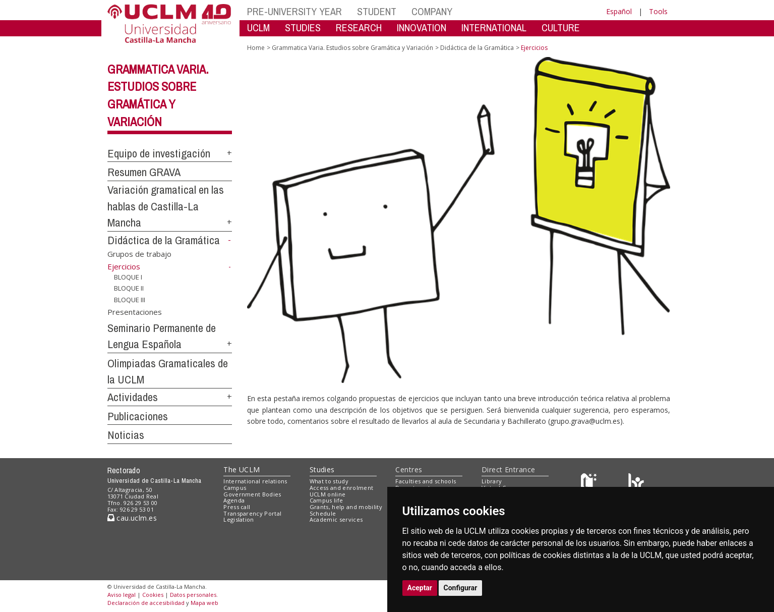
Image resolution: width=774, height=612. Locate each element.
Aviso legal (121, 594)
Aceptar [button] (420, 588)
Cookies (152, 594)
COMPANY (431, 11)
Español (619, 11)
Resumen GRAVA (144, 172)
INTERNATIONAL (493, 27)
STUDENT (376, 11)
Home (256, 47)
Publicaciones (137, 416)
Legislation (238, 519)
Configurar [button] (461, 588)
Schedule (323, 513)
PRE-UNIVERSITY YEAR (294, 11)
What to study (329, 481)
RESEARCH (359, 27)
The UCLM (241, 469)
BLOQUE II (129, 288)
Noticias (125, 434)
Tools (658, 11)
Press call (236, 507)
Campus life (326, 500)
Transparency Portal (252, 513)
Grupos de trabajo (139, 254)
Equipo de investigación (158, 153)
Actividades (132, 397)
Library (492, 481)
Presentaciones (134, 311)
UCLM (258, 27)
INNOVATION (421, 27)
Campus (234, 487)
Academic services (336, 519)
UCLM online (328, 494)
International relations (255, 481)
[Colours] (636, 483)
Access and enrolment (342, 487)
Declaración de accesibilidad (146, 602)
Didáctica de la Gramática (163, 240)
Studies (322, 469)
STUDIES (303, 27)
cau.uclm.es (132, 518)
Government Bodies (252, 494)
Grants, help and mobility (346, 507)
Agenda (234, 500)
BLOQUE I (128, 276)
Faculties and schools (425, 481)
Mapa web (204, 602)
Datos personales (193, 594)
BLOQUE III (129, 299)
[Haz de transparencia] (590, 483)
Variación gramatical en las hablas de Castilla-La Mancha (165, 206)
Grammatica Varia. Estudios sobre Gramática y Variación (352, 47)
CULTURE (561, 27)
